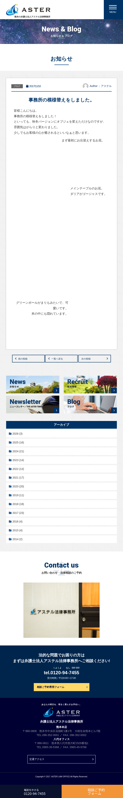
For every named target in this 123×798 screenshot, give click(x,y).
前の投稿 (22, 358)
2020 (18, 486)
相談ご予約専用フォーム (50, 687)
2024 (18, 451)
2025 (18, 442)
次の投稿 (86, 358)
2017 (18, 512)
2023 (18, 460)
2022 (18, 468)
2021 (18, 477)
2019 (18, 495)
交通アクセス (36, 759)
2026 (17, 433)
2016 (17, 521)
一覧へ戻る (57, 358)
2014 (17, 539)
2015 (17, 530)
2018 (18, 504)
